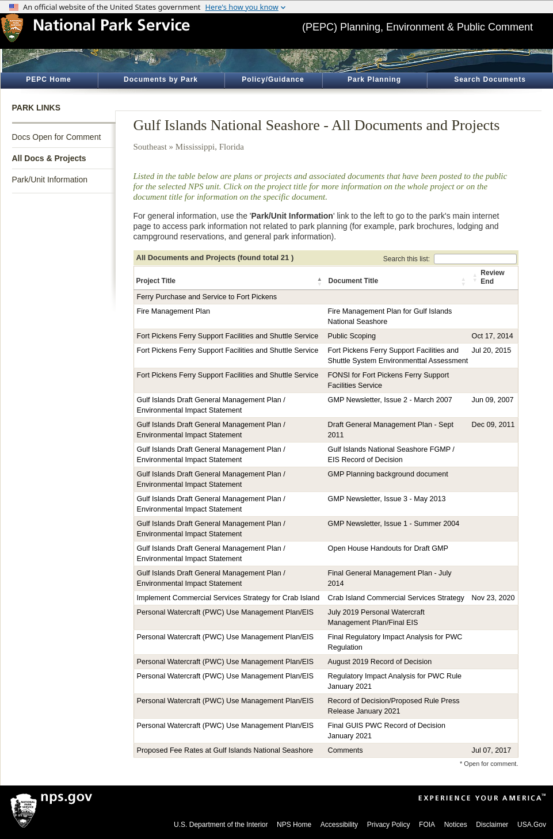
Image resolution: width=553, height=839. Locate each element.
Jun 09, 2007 (493, 400)
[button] (320, 281)
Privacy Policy (388, 825)
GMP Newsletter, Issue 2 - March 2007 (390, 400)
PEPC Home (48, 79)
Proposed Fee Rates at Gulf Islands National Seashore (225, 750)
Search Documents (490, 79)
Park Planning (374, 79)
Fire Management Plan (173, 311)
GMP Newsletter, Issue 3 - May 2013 (387, 499)
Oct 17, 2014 (492, 336)
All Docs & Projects (49, 158)
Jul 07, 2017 (492, 750)
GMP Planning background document (388, 474)
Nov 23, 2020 (493, 598)
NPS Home (294, 825)
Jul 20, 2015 (492, 350)
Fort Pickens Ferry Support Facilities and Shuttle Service (228, 336)
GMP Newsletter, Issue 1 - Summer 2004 (394, 524)
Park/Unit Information (50, 179)
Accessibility (339, 825)
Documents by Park (161, 79)
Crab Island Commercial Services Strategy (396, 598)
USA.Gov (531, 825)
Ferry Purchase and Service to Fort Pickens (207, 297)
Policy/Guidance (273, 79)
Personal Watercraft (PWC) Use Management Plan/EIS (225, 612)
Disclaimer (492, 825)
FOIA (427, 825)
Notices (455, 825)
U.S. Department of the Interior (221, 825)
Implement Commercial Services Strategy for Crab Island (228, 598)
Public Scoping (352, 336)
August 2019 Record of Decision (380, 662)
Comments (345, 750)
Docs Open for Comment (56, 137)
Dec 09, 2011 (493, 425)
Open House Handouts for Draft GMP (388, 548)
